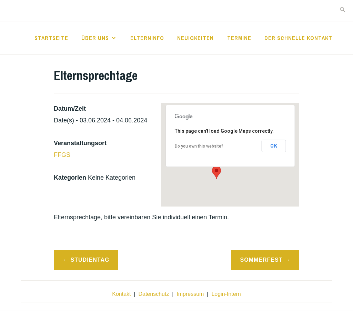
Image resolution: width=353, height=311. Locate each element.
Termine (239, 38)
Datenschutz (153, 294)
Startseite (51, 38)
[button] (216, 172)
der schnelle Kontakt (298, 38)
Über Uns (95, 38)
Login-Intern (226, 294)
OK (274, 146)
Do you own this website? (199, 146)
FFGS (62, 154)
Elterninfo (147, 38)
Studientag (90, 260)
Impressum (190, 294)
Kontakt (121, 294)
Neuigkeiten (195, 38)
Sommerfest (261, 260)
